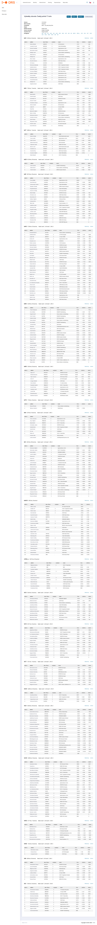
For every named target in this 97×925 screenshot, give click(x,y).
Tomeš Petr (32, 295)
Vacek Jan (32, 456)
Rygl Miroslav (33, 487)
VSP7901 (46, 259)
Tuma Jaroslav (33, 418)
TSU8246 (47, 274)
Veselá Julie (32, 642)
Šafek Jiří (32, 433)
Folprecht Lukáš (33, 144)
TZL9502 (44, 471)
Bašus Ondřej (33, 113)
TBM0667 (46, 695)
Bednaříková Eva (33, 607)
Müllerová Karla (33, 600)
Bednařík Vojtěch (33, 111)
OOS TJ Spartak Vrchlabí (63, 65)
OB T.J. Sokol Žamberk (62, 481)
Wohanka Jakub (33, 69)
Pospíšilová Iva (33, 835)
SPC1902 (47, 544)
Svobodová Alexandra (34, 724)
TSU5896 (47, 852)
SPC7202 (43, 341)
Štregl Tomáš (33, 339)
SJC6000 (46, 387)
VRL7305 (46, 207)
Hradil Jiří (32, 458)
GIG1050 (47, 657)
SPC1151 (46, 630)
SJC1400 (45, 79)
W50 (49, 34)
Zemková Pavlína (34, 701)
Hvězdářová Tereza (34, 864)
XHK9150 (46, 736)
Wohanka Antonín (34, 115)
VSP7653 (47, 805)
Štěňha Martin (33, 464)
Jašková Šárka (33, 872)
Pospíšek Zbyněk (34, 385)
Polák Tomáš (33, 140)
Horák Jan (32, 215)
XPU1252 (46, 598)
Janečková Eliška (33, 605)
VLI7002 (44, 489)
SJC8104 (46, 182)
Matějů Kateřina (33, 791)
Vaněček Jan (33, 148)
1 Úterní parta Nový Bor (68, 581)
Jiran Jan (32, 251)
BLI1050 (45, 672)
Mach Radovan (33, 349)
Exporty (73, 16)
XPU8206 (47, 247)
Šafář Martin (32, 94)
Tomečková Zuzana (34, 768)
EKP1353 (46, 617)
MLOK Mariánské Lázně (64, 136)
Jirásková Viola (33, 646)
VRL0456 (45, 697)
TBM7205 (44, 487)
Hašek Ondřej (33, 318)
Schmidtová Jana (34, 875)
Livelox (91, 38)
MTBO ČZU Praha (61, 121)
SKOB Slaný (60, 125)
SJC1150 (47, 644)
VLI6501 (43, 320)
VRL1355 (46, 609)
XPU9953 (46, 747)
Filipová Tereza (33, 745)
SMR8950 (47, 743)
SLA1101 (44, 125)
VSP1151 (46, 646)
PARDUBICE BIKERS (63, 247)
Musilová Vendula (34, 898)
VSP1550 (47, 527)
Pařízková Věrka (33, 793)
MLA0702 (45, 146)
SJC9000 (45, 448)
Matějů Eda (32, 56)
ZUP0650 (46, 699)
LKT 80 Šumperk (62, 234)
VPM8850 (46, 741)
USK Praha (60, 83)
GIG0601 (42, 165)
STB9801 (44, 462)
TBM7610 (44, 423)
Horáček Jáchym (33, 117)
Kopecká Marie (33, 682)
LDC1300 (45, 63)
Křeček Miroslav (33, 374)
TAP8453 (46, 728)
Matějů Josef (33, 52)
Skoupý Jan (32, 347)
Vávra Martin (33, 383)
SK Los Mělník (63, 393)
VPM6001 (46, 376)
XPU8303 (47, 293)
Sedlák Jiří (33, 508)
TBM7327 (48, 565)
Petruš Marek (32, 289)
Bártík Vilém (33, 519)
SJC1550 (47, 521)
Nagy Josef (32, 360)
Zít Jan (31, 431)
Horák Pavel (32, 429)
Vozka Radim (32, 286)
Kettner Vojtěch (33, 199)
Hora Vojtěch (33, 475)
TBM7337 (47, 282)
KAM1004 (45, 113)
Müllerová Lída (34, 527)
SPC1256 (47, 636)
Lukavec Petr (32, 435)
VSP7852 (46, 900)
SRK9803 (44, 437)
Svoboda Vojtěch (34, 569)
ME (71, 33)
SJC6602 (44, 345)
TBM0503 (45, 450)
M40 (57, 33)
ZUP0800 (45, 144)
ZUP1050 (47, 648)
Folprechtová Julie (34, 699)
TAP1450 (46, 613)
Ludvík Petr (32, 391)
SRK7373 (47, 833)
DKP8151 (46, 797)
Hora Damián (33, 512)
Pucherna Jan (33, 194)
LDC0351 (46, 753)
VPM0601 (44, 492)
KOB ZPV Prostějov (60, 335)
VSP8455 (46, 877)
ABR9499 (46, 891)
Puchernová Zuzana (34, 728)
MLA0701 (45, 136)
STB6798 (47, 831)
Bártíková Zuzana (34, 902)
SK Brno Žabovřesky (63, 711)
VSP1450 (46, 615)
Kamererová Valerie (34, 889)
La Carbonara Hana (34, 789)
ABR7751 (45, 872)
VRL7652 (47, 774)
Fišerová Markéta (33, 669)
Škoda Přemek (33, 406)
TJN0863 (46, 684)
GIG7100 (43, 322)
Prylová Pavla (33, 879)
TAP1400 (45, 71)
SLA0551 (45, 701)
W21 (42, 34)
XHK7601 (46, 197)
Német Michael (34, 581)
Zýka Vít (32, 341)
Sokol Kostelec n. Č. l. (63, 203)
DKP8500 (46, 184)
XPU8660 (46, 751)
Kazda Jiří (32, 238)
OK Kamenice (61, 44)
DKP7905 (47, 268)
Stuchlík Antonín (33, 60)
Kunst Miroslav (33, 125)
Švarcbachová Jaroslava (35, 839)
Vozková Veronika (33, 672)
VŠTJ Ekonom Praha (63, 213)
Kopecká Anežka (33, 870)
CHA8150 (47, 810)
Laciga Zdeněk (33, 381)
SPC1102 (44, 119)
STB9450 (46, 889)
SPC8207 (44, 483)
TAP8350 (46, 749)
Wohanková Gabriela (34, 774)
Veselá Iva (32, 766)
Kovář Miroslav (33, 182)
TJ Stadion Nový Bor (64, 391)
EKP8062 (47, 764)
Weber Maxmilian (34, 142)
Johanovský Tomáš (34, 184)
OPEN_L (78, 33)
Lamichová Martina (34, 736)
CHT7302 (44, 343)
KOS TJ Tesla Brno (62, 155)
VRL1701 (47, 508)
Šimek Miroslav (33, 393)
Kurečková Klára (33, 695)
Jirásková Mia (33, 655)
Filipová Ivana (33, 833)
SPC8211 (46, 245)
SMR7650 (47, 814)
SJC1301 (45, 73)
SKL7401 (43, 328)
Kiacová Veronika (33, 747)
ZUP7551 (47, 766)
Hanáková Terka (33, 743)
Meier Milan (32, 362)
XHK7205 (43, 337)
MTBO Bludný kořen (63, 284)
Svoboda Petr (33, 201)
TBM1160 (47, 653)
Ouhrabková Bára (33, 636)
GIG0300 (45, 477)
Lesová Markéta (33, 866)
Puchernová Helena (35, 540)
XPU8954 (46, 902)
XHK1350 (46, 611)
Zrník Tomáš (33, 165)
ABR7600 (48, 571)
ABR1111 (44, 107)
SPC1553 (46, 607)
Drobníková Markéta (34, 782)
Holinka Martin (33, 335)
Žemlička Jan (32, 293)
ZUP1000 (45, 121)
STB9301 (44, 454)
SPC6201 (46, 372)
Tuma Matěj (32, 180)
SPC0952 (46, 667)
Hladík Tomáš (34, 575)
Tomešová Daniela (34, 795)
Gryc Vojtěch (32, 420)
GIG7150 (47, 835)
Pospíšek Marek (33, 188)
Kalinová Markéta (33, 778)
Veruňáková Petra (33, 749)
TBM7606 (44, 433)
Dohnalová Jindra (34, 849)
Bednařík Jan (32, 257)
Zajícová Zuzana (33, 609)
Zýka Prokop (32, 119)
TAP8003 (47, 278)
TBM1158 (47, 640)
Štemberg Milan (33, 213)
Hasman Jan (33, 353)
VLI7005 (43, 314)
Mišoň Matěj (32, 192)
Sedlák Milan (33, 427)
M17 (48, 33)
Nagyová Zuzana (33, 684)
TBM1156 (47, 634)
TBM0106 (44, 420)
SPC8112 (46, 257)
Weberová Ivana (33, 814)
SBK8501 (46, 211)
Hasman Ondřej (33, 190)
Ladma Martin (33, 437)
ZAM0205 (45, 481)
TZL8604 (44, 458)
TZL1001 (44, 100)
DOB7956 (46, 868)
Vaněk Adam (33, 567)
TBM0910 (45, 155)
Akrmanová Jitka (33, 785)
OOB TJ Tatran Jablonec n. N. (63, 360)
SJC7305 (44, 418)
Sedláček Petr (33, 234)
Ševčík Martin (33, 469)
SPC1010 (45, 98)
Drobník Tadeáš (33, 73)
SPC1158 (45, 674)
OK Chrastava (62, 140)
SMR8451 (48, 588)
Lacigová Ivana (34, 854)
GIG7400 (43, 312)
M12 (42, 33)
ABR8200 (47, 266)
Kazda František (33, 48)
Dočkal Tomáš (33, 261)
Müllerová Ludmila (34, 619)
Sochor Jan (32, 222)
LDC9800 (46, 215)
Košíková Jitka (33, 732)
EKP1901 (47, 548)
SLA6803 (46, 201)
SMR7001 (43, 355)
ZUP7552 (46, 879)
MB (68, 33)
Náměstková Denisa (35, 577)
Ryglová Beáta (33, 640)
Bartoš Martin (33, 552)
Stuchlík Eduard (34, 515)
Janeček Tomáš (33, 46)
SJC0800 (45, 138)
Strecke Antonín (34, 546)
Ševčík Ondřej (33, 538)
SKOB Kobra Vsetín (64, 389)
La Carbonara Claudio (34, 282)
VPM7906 (47, 255)
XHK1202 (45, 50)
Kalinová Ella (32, 676)
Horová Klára (33, 877)
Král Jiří (32, 378)
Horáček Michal (33, 232)
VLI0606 (42, 167)
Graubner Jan (33, 241)
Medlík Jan (32, 274)
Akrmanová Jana (33, 667)
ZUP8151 (46, 801)
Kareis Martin (33, 320)
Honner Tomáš (33, 100)
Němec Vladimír (33, 408)
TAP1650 (47, 523)
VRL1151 (46, 632)
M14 (45, 33)
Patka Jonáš (33, 506)
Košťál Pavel (32, 332)
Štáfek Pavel (32, 328)
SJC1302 (45, 77)
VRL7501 (44, 485)
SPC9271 (46, 864)
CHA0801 (45, 140)
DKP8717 (45, 209)
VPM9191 (46, 893)
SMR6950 (47, 803)
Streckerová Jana (33, 741)
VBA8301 (47, 297)
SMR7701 (47, 270)
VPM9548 (44, 494)
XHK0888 (46, 680)
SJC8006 (47, 238)
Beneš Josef (32, 146)
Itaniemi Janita (33, 812)
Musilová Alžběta (34, 521)
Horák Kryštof (33, 96)
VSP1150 (46, 655)
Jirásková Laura (33, 678)
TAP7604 (47, 299)
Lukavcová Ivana (33, 720)
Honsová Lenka (33, 799)
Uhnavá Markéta (33, 772)
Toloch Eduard (34, 579)
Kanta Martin (33, 452)
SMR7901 (44, 466)
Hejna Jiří (32, 372)
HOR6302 (46, 383)
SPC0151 (46, 713)
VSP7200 (44, 429)
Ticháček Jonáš (33, 77)
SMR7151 (47, 793)
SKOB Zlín (60, 100)
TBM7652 (47, 789)
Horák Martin (33, 330)
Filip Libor (32, 326)
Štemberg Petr (33, 535)
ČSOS (94, 922)
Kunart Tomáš (33, 337)
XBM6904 (44, 351)
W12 (82, 33)
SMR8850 (47, 722)
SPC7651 (47, 785)
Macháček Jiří (33, 197)
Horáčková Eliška (33, 602)
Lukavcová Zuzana (35, 529)
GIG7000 (44, 309)
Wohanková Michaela (34, 632)
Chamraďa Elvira (33, 657)
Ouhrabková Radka (34, 808)
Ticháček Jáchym (34, 102)
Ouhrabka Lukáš (34, 544)
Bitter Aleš (32, 203)
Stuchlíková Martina (35, 586)
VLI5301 (43, 406)
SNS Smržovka (62, 142)
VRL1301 (44, 69)
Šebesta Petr (32, 299)
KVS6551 (47, 826)
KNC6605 (44, 349)
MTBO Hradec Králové (63, 50)
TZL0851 (45, 669)
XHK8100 (46, 205)
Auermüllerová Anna (34, 711)
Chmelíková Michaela (34, 776)
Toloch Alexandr (33, 309)
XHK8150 (46, 718)
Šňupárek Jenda (33, 121)
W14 (85, 33)
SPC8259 (47, 778)
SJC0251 (46, 904)
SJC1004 (45, 102)
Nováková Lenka (33, 764)
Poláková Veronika (34, 810)
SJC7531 (47, 295)
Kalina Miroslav (33, 245)
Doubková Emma (33, 713)
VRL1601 (45, 65)
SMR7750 (47, 799)
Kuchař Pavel (33, 387)
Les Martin (32, 255)
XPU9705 (44, 452)
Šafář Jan (32, 276)
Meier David (32, 167)
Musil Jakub (32, 58)
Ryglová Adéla (33, 908)
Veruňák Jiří (32, 278)
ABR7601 (47, 236)
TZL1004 (44, 109)
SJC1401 (45, 75)
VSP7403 (43, 324)
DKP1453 (46, 605)
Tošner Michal (33, 263)
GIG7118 (43, 316)
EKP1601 (47, 538)
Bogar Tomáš (33, 531)
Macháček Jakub (33, 50)
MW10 (74, 33)
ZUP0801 (45, 148)
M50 (60, 33)
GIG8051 (47, 812)
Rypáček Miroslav (33, 249)
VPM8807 (44, 479)
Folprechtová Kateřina (34, 780)
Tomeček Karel (33, 280)
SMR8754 (46, 720)
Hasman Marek (33, 496)
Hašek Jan (32, 460)
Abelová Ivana (33, 831)
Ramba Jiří (33, 573)
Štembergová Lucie (34, 739)
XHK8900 (46, 186)
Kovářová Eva (33, 730)
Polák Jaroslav (33, 243)
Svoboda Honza (33, 466)
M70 (66, 33)
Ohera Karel (32, 284)
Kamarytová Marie (34, 893)
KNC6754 (48, 839)
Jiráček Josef (33, 211)
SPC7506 (47, 249)
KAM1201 (45, 44)
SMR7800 (44, 435)
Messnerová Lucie (34, 697)
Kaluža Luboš (32, 266)
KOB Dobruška (62, 868)
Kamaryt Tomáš (33, 479)
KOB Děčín (60, 63)
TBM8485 (47, 772)
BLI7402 (46, 286)
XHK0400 (43, 169)
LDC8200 (44, 431)
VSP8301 (44, 475)
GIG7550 (47, 776)
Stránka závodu (88, 16)
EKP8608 (46, 213)
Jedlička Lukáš (33, 205)
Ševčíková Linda (33, 617)
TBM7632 (44, 469)
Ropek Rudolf (33, 314)
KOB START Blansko (63, 211)
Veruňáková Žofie (33, 613)
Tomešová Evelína (34, 644)
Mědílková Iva (33, 787)
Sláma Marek (33, 44)
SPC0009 (45, 456)
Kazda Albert (33, 75)
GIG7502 (47, 253)
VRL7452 (47, 770)
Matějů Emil (32, 81)
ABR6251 (47, 849)
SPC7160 (47, 787)
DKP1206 (45, 46)
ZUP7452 (47, 780)
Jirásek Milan (33, 324)
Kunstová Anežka (33, 650)
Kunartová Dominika (34, 680)
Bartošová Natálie (34, 615)
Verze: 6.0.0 (24, 922)
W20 (91, 33)
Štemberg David (34, 548)
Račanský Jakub (33, 450)
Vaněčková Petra (33, 816)
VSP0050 (46, 734)
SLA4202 (44, 408)
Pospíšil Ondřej (33, 209)
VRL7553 (46, 875)
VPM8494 (46, 866)
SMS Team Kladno (63, 150)
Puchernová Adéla (34, 523)
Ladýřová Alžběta (33, 638)
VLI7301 (43, 362)
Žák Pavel (33, 571)
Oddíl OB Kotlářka (62, 46)
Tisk (68, 16)
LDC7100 (43, 330)
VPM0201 (44, 496)
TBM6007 (46, 385)
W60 (52, 34)
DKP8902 (46, 188)
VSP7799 (46, 732)
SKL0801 (45, 150)
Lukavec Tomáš (34, 517)
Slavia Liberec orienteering (64, 52)
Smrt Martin (32, 291)
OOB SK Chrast (60, 343)
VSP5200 (46, 381)
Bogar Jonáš (33, 525)
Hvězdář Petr (32, 483)
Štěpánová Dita (33, 868)
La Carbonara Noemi (34, 634)
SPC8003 (44, 425)
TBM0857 (47, 908)
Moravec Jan (33, 481)
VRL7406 (43, 339)
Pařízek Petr (32, 355)
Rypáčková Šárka (33, 630)
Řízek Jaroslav (33, 357)
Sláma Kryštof (33, 104)
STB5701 (45, 391)
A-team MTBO (61, 107)
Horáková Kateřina (34, 753)
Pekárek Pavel (33, 351)
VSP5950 (47, 854)
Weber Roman (33, 270)
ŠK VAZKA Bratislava (63, 297)
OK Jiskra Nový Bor (62, 123)
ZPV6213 (45, 374)
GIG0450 (47, 910)
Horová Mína (33, 550)
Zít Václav (32, 63)
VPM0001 (44, 460)
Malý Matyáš (33, 155)
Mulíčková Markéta (34, 896)
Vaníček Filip (33, 150)
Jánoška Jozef (33, 389)
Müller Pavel (32, 259)
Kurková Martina (33, 722)
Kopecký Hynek (33, 83)
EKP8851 (46, 739)
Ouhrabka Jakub (33, 425)
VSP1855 (47, 550)
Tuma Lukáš (32, 138)
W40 (46, 34)
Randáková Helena (34, 770)
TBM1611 (47, 510)
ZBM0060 (47, 711)
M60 (63, 33)
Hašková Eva (32, 828)
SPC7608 (44, 464)
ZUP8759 (46, 726)
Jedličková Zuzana (34, 718)
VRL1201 (44, 115)
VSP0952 (46, 678)
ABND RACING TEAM (61, 351)
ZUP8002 (46, 220)
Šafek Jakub (33, 510)
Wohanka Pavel (33, 485)
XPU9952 (46, 716)
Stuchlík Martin (34, 583)
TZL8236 (47, 241)
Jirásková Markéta (34, 805)
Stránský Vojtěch (33, 448)
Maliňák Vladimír (34, 395)
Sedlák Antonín (33, 67)
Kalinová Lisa (33, 674)
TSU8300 (47, 280)
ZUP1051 (47, 642)
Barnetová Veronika (34, 716)
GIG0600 (49, 579)
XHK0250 (47, 906)
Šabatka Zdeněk (33, 186)
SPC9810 (46, 192)
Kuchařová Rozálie (34, 904)
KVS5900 (46, 389)
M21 (54, 33)
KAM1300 (45, 54)
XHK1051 (47, 638)
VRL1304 (45, 67)
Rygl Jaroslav (33, 473)
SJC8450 (47, 782)
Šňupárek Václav (33, 494)
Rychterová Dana (33, 803)
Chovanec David (33, 471)
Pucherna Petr (33, 220)
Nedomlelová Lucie (34, 906)
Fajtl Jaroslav (33, 376)
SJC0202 (46, 180)
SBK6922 (46, 222)
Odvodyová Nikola (34, 598)
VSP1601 (47, 512)
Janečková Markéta (34, 797)
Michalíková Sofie (34, 542)
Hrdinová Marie (33, 900)
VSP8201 (47, 272)
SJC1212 (45, 58)
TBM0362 (47, 896)
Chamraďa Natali (34, 910)
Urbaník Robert (33, 489)
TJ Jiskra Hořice (63, 383)
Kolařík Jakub (33, 123)
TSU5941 (45, 378)
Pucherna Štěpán (33, 71)
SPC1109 (44, 111)
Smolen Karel (33, 477)
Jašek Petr (32, 236)
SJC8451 (47, 795)
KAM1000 (45, 104)
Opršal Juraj (32, 297)
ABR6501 (43, 357)
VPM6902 (44, 318)
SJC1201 (45, 48)
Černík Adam (33, 169)
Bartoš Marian (33, 272)
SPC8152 (47, 808)
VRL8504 (44, 427)
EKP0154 (48, 577)
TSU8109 (47, 234)
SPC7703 (47, 261)
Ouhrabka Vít (33, 98)
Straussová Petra (33, 837)
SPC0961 (46, 676)
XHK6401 (43, 332)
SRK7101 (43, 326)
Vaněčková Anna (33, 648)
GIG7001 (43, 347)
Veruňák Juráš (34, 533)
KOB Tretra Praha (61, 60)
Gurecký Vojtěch (33, 153)
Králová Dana (34, 852)
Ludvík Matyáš (33, 462)
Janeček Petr (32, 268)
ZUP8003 (46, 217)
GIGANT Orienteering (61, 165)
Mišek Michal (33, 54)
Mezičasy (87, 38)
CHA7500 (47, 243)
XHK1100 (45, 94)
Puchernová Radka (34, 726)
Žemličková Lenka (33, 751)
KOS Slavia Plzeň (62, 190)
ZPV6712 (43, 335)
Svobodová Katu (34, 588)
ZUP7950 (47, 816)
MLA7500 (47, 289)
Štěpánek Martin (34, 565)
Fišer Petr (32, 109)
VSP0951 (45, 682)
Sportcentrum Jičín (62, 48)
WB (55, 34)
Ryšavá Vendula (33, 801)
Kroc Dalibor (32, 312)
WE (57, 34)
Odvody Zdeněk (33, 247)
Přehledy (80, 16)
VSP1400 (45, 96)
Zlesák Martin (33, 343)
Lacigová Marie (33, 734)
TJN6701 (43, 360)
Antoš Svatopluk (33, 345)
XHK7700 (47, 276)
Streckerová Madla (35, 554)
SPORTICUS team (61, 98)
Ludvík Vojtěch (33, 454)
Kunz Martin (32, 322)
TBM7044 (44, 473)
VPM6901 (43, 353)
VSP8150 (46, 870)
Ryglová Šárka (33, 653)
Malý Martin (32, 423)
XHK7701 (47, 251)
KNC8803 (46, 203)
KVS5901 (45, 395)
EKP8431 (46, 291)
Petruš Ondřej (33, 136)
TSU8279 (47, 768)
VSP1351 (46, 600)
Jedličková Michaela (34, 611)
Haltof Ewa (32, 891)
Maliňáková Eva (33, 826)
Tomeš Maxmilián (34, 79)
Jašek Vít (32, 107)
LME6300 (46, 393)
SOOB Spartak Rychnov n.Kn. (63, 326)
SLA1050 (47, 650)
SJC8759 (46, 730)
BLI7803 (46, 284)
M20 (51, 33)
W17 (88, 33)
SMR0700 (45, 142)
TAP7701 (45, 194)
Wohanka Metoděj (34, 65)
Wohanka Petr (33, 207)
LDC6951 (47, 837)
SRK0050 (46, 745)
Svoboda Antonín (33, 492)
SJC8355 (47, 898)
